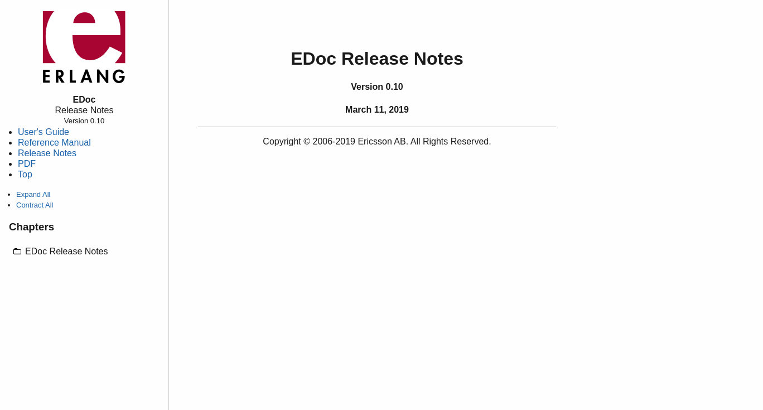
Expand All (33, 194)
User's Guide (43, 132)
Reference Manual (54, 142)
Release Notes (47, 153)
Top (25, 174)
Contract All (34, 205)
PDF (27, 163)
